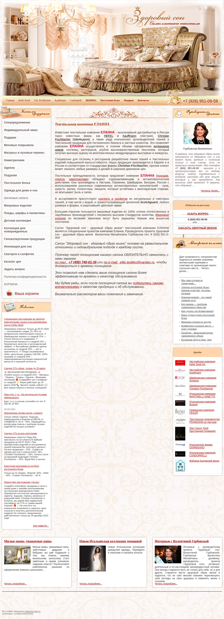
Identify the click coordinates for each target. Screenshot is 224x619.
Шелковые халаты (16, 198)
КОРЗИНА (11, 284)
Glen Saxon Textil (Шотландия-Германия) (202, 430)
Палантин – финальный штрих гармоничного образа (197, 334)
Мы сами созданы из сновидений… (192, 282)
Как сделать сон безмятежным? (197, 311)
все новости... (41, 525)
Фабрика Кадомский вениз (204, 460)
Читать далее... (210, 190)
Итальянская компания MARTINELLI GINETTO (202, 395)
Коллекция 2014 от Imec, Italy (196, 339)
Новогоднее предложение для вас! (22, 482)
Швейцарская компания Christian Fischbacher (202, 387)
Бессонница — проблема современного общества (194, 306)
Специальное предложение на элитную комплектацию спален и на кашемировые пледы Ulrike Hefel (25, 321)
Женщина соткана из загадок (196, 322)
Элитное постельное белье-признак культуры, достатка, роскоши (196, 290)
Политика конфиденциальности (25, 276)
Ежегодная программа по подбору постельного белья (21, 467)
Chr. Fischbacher (42, 100)
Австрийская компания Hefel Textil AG (202, 363)
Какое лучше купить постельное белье (198, 316)
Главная (10, 100)
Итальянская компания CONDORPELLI (202, 454)
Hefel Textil (24, 100)
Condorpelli (75, 100)
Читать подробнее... (15, 583)
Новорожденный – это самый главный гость (196, 299)
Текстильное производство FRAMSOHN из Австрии (204, 421)
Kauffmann (60, 100)
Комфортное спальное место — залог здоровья (197, 327)
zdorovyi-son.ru (33, 611)
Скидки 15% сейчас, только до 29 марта (24, 368)
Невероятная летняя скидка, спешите (23, 413)
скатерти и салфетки (112, 198)
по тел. (76, 262)
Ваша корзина (27, 294)
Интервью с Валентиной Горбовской (182, 541)
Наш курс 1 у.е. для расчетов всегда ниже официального (25, 396)
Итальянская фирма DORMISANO (200, 446)
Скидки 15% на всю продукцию (20, 433)
